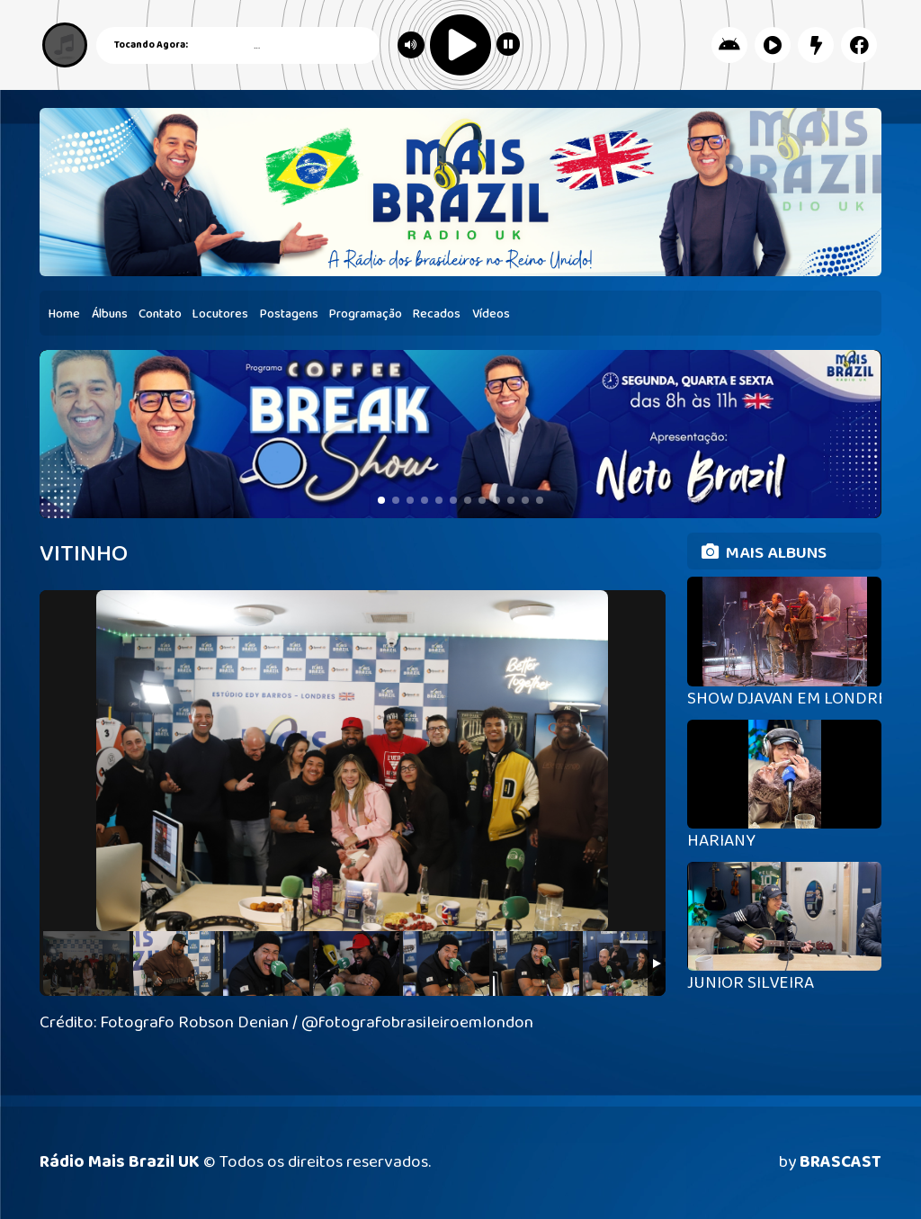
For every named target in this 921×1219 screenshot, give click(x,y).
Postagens (289, 314)
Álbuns (110, 314)
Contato (160, 314)
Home (64, 314)
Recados (436, 314)
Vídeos (491, 314)
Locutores (220, 314)
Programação (365, 314)
